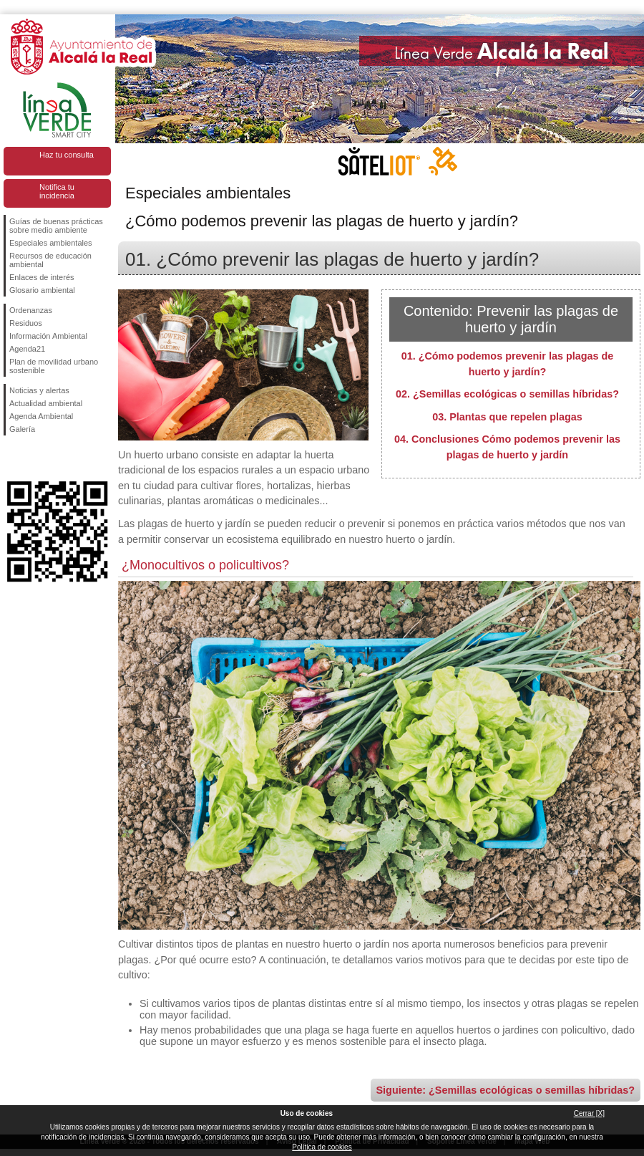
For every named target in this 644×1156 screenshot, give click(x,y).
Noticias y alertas (39, 390)
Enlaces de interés (41, 277)
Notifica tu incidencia (56, 191)
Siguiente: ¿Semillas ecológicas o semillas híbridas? (505, 1090)
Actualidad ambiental (45, 403)
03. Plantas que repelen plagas (507, 417)
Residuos (25, 323)
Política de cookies (321, 1147)
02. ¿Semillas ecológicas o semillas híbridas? (507, 394)
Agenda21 (27, 349)
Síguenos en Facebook (12, 458)
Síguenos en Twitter (35, 458)
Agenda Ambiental (41, 416)
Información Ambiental (48, 336)
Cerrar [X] (589, 1113)
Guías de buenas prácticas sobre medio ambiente (56, 225)
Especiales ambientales (50, 243)
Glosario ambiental (42, 290)
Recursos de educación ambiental (50, 260)
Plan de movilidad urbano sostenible (53, 366)
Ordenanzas (30, 310)
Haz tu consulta (66, 154)
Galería (22, 429)
